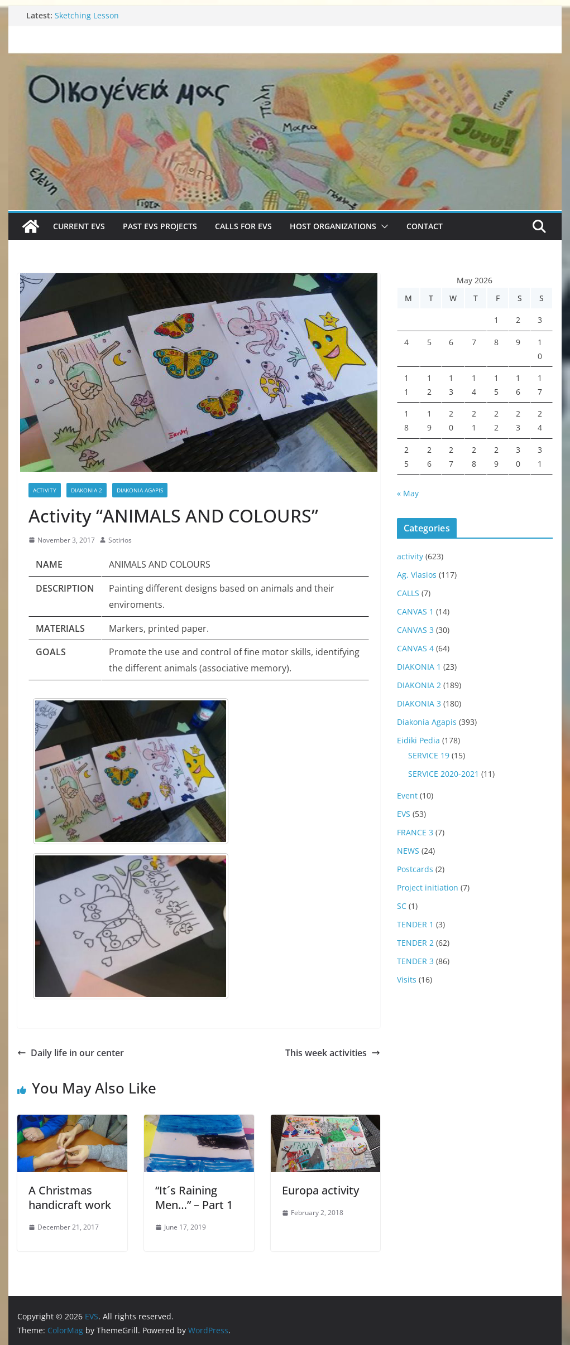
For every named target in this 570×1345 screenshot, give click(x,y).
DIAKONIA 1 (419, 666)
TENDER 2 (415, 942)
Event (407, 795)
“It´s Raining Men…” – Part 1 (194, 1197)
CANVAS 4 (415, 648)
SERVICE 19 (428, 755)
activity (44, 490)
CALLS (408, 593)
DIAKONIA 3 (419, 703)
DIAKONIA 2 (86, 490)
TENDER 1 (415, 924)
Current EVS (79, 226)
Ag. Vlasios (417, 574)
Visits (406, 979)
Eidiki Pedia (418, 740)
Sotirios (120, 540)
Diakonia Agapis (140, 490)
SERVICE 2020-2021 (443, 773)
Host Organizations (333, 226)
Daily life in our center (70, 1053)
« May (408, 493)
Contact (424, 226)
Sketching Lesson (87, 15)
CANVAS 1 (415, 611)
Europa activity (320, 1190)
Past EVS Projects (160, 226)
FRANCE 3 (415, 832)
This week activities (332, 1053)
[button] (382, 226)
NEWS (408, 850)
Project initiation (427, 887)
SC (401, 906)
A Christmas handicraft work (69, 1197)
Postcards (415, 869)
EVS (403, 814)
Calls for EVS (243, 226)
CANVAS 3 (415, 630)
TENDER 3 (415, 961)
